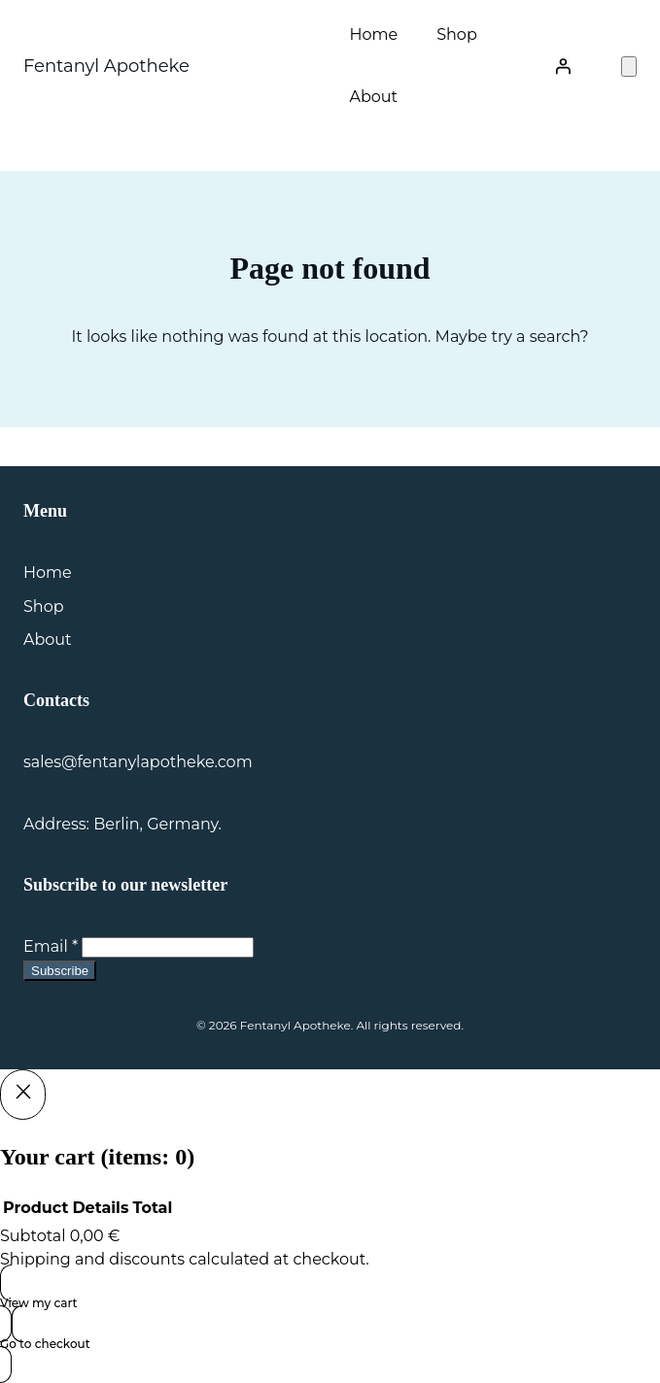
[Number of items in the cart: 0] (629, 66)
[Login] (562, 66)
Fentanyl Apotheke (106, 66)
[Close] (23, 1094)
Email (50, 946)
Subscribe (59, 970)
